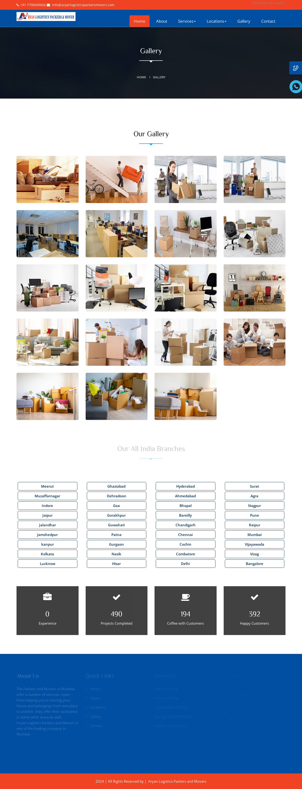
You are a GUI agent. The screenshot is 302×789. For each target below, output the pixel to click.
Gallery (243, 21)
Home (139, 21)
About (161, 21)
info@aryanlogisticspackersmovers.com (83, 5)
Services (187, 21)
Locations (216, 21)
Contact (268, 21)
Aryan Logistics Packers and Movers (177, 781)
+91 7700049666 (33, 5)
